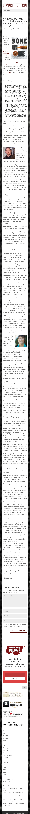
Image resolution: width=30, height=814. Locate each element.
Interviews (5, 30)
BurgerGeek (6, 743)
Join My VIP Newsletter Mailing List (14, 813)
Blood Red (5, 738)
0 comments (19, 30)
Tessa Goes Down (7, 777)
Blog (22, 29)
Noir (4, 765)
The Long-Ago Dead (8, 779)
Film (4, 745)
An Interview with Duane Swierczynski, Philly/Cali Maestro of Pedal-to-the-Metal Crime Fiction (13, 803)
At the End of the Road (15, 63)
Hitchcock (5, 750)
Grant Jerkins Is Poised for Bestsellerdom (6, 51)
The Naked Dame (7, 782)
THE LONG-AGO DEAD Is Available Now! (13, 792)
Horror (4, 752)
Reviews (5, 772)
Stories (4, 774)
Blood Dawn (6, 735)
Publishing (5, 769)
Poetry (4, 767)
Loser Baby (6, 762)
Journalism (11, 30)
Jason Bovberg (8, 29)
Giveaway (5, 748)
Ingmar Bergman (7, 755)
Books (4, 740)
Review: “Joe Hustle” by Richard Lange (12, 799)
